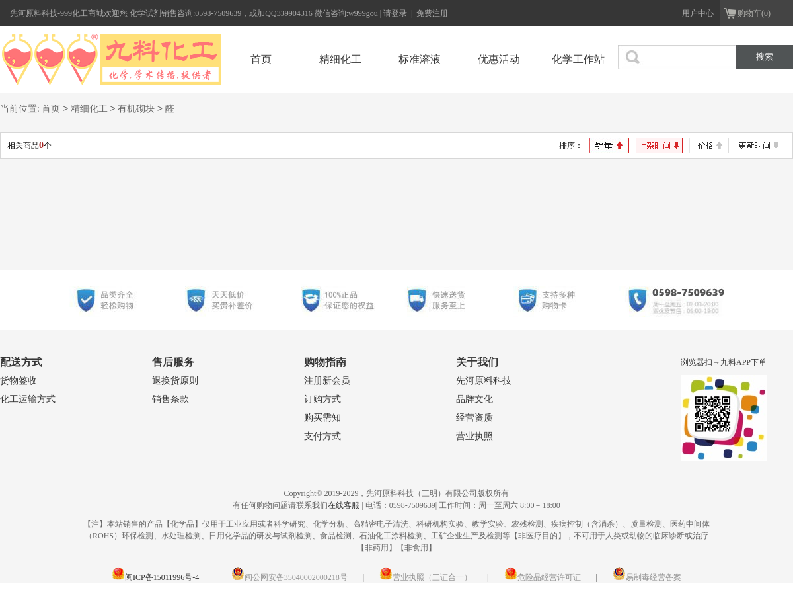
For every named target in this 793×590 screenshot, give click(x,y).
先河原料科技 (483, 381)
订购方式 (322, 399)
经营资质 (474, 418)
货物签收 (18, 381)
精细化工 (340, 59)
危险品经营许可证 (542, 577)
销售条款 (170, 399)
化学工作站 (578, 59)
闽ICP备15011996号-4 (155, 577)
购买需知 (322, 418)
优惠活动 (499, 59)
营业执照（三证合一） (425, 577)
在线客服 (343, 505)
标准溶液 (419, 59)
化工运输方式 (28, 399)
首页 (261, 59)
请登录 (396, 13)
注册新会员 (327, 381)
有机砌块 (136, 109)
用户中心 (698, 13)
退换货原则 (175, 381)
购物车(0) (754, 13)
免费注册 (432, 13)
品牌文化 (474, 399)
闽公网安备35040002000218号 (289, 577)
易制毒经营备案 (647, 577)
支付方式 (322, 436)
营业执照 (474, 436)
